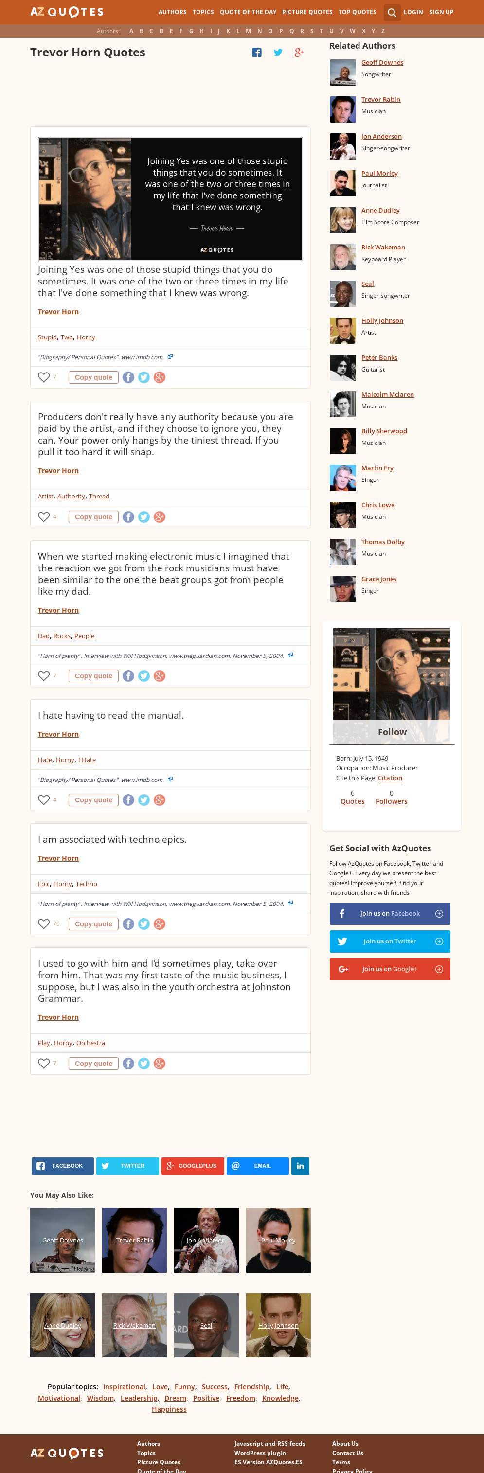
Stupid (47, 337)
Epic (44, 883)
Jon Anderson (381, 136)
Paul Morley (379, 173)
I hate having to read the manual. (111, 715)
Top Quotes (357, 12)
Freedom (240, 1397)
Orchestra (90, 1042)
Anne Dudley (380, 210)
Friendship (251, 1386)
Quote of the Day (248, 12)
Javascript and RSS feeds (269, 1443)
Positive (206, 1397)
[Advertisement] (170, 95)
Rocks (62, 635)
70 (56, 924)
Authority (71, 496)
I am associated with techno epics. (112, 839)
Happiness (169, 1409)
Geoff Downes (382, 62)
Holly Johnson (382, 320)
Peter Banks (379, 357)
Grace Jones (378, 578)
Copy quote (93, 377)
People (84, 635)
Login (413, 12)
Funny (185, 1386)
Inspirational (124, 1386)
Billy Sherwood (384, 430)
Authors (173, 12)
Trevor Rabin (380, 99)
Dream (175, 1397)
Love (160, 1386)
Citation (390, 777)
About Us (345, 1443)
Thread (99, 496)
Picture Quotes (307, 12)
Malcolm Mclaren (387, 394)
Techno (86, 883)
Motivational (59, 1397)
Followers (392, 801)
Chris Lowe (377, 504)
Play (44, 1042)
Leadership (139, 1397)
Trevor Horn (58, 311)
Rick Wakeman (383, 247)
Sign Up (442, 12)
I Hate (87, 759)
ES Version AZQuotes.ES (268, 1462)
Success (215, 1386)
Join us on (390, 913)
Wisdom (100, 1397)
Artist (46, 496)
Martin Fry (377, 467)
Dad (44, 635)
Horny (86, 337)
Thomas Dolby (383, 541)
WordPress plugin (260, 1453)
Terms (341, 1462)
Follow (392, 732)
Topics (203, 12)
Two (67, 337)
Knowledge (280, 1397)
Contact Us (347, 1453)
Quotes (353, 801)
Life (282, 1386)
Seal (367, 283)
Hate (45, 759)
